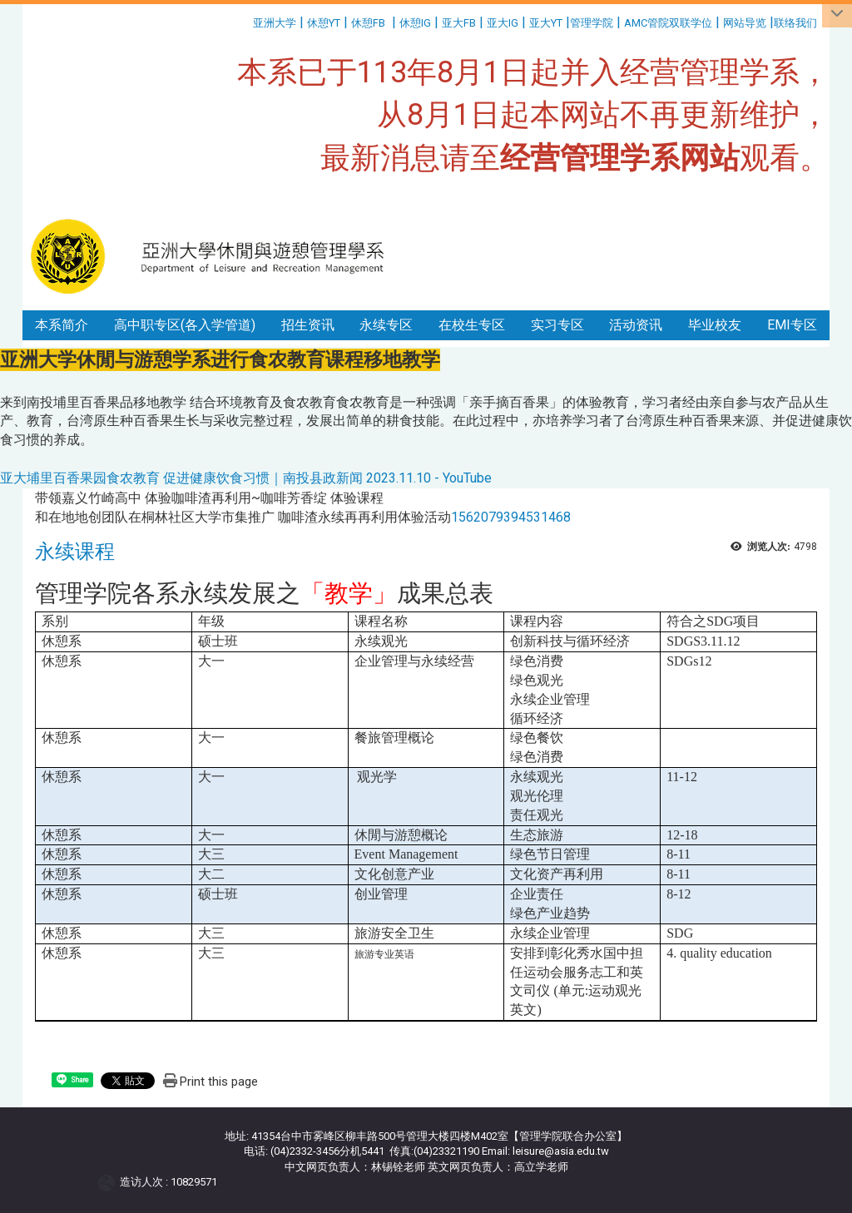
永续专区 (386, 325)
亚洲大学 (274, 23)
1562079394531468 (511, 517)
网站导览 (744, 23)
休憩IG (415, 23)
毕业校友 (714, 325)
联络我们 (797, 23)
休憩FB (368, 23)
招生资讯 (307, 325)
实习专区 (557, 325)
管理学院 (591, 23)
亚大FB (459, 23)
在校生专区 (471, 325)
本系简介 (61, 325)
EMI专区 (792, 325)
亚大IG (502, 23)
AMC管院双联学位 (668, 23)
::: (246, 20)
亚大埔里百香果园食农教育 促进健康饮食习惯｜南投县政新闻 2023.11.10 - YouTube (246, 478)
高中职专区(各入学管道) (184, 325)
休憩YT (323, 23)
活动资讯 (635, 325)
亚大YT (545, 23)
